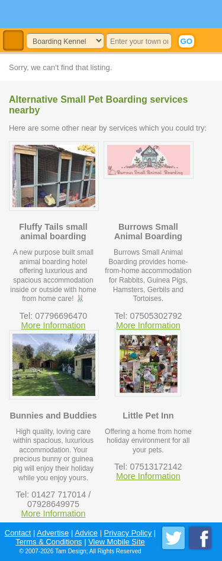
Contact (18, 532)
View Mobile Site (116, 541)
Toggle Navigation (13, 40)
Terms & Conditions (48, 541)
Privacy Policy (128, 532)
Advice (86, 532)
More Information (53, 325)
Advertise (53, 532)
